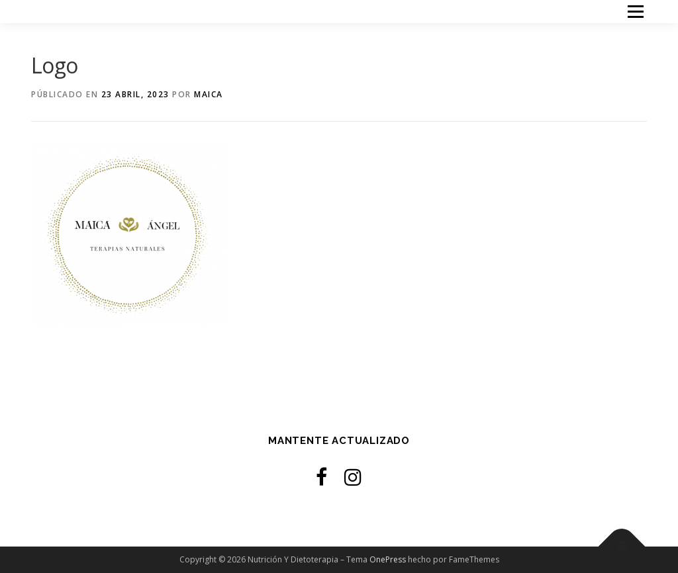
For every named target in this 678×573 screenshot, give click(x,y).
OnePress (387, 559)
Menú (635, 11)
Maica (208, 94)
